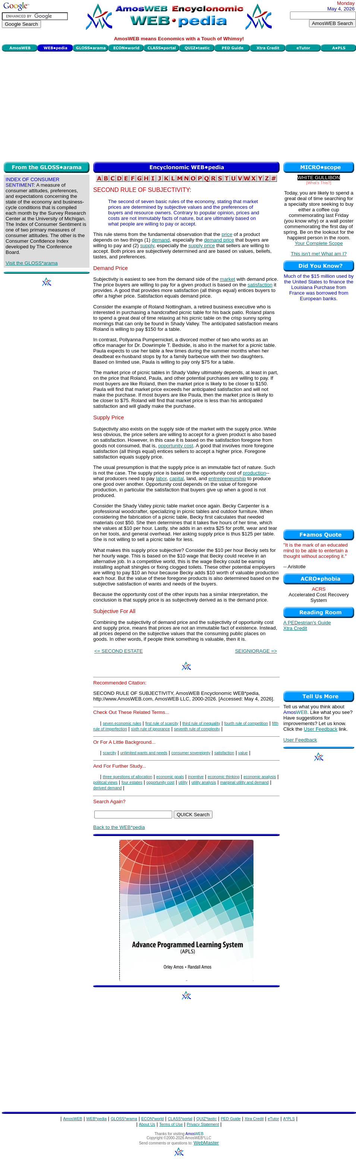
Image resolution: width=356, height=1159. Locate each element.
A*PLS (288, 1118)
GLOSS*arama (124, 1118)
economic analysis (259, 776)
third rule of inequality (201, 723)
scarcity (109, 753)
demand (161, 240)
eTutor (273, 1118)
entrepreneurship (227, 478)
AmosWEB (72, 1118)
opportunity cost (175, 445)
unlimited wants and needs (143, 753)
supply (147, 245)
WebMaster (206, 1143)
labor (161, 478)
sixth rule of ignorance (150, 729)
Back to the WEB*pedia (119, 827)
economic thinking (223, 776)
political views (105, 782)
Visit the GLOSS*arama (32, 263)
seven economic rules (122, 723)
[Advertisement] (178, 105)
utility (183, 782)
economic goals (170, 776)
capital (177, 478)
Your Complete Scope (318, 243)
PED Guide (230, 1118)
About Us (147, 1124)
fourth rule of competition (246, 723)
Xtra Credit (295, 628)
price (226, 234)
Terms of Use (171, 1124)
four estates (132, 782)
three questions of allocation (127, 776)
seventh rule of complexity (197, 729)
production (254, 473)
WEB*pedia (96, 1118)
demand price (219, 240)
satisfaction (260, 285)
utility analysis (204, 782)
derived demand (107, 788)
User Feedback (320, 729)
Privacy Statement (203, 1124)
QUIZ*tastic (206, 1118)
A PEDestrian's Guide (307, 622)
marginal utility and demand (244, 782)
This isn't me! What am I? (319, 254)
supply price (201, 245)
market (227, 279)
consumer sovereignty (190, 753)
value (243, 753)
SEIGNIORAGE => (256, 651)
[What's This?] (318, 182)
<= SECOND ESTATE (118, 651)
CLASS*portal (180, 1118)
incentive (196, 776)
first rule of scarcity (162, 723)
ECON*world (152, 1118)
